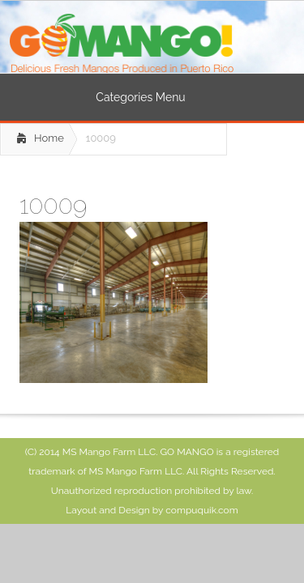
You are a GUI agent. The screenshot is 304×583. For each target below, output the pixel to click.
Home (49, 138)
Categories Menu (151, 97)
